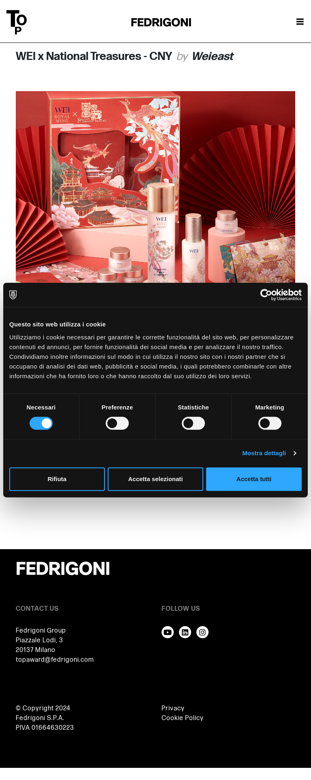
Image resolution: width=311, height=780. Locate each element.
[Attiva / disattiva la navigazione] (300, 22)
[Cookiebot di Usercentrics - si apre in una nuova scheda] (266, 295)
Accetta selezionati (155, 478)
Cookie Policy (183, 718)
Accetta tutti (254, 478)
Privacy (173, 708)
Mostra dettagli (264, 453)
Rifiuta (56, 478)
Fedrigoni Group (41, 631)
